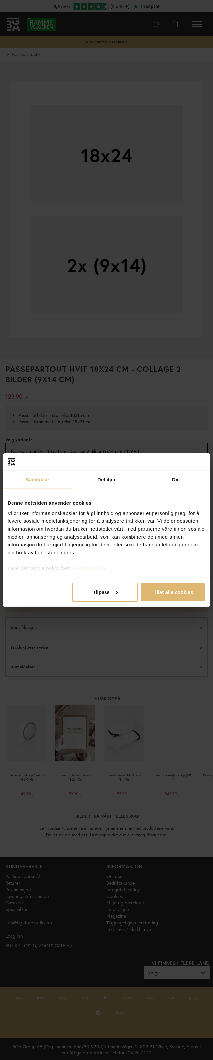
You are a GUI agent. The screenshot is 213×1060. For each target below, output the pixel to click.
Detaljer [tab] (106, 479)
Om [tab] (176, 479)
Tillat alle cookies (173, 592)
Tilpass (105, 592)
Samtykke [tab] (37, 479)
